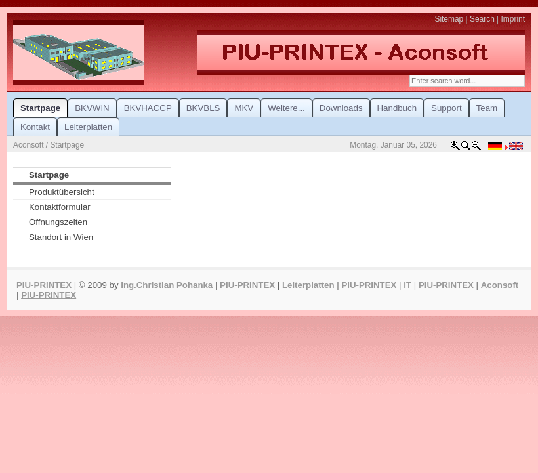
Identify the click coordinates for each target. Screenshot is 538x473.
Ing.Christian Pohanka (167, 285)
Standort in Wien (61, 237)
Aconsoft (499, 285)
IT (407, 285)
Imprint (513, 19)
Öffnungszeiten (58, 222)
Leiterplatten (308, 285)
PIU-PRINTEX (44, 285)
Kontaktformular (60, 207)
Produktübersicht (61, 192)
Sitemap (448, 19)
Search (482, 19)
